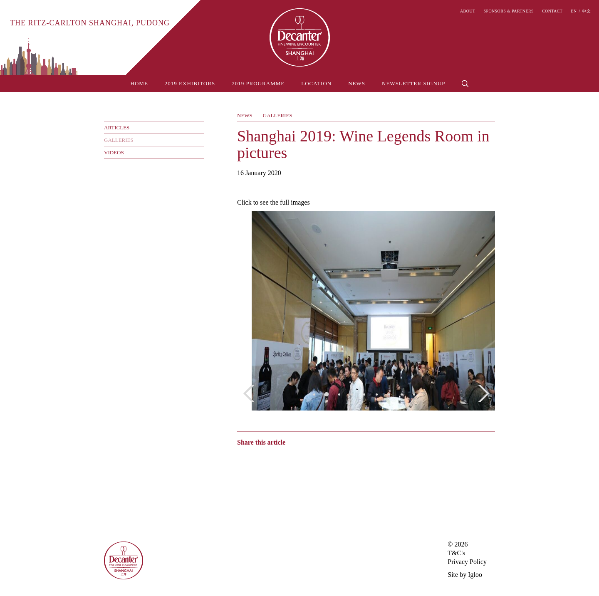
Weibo (241, 458)
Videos (114, 152)
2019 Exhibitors (190, 83)
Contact (552, 11)
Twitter (273, 458)
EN (574, 11)
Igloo (475, 574)
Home (139, 83)
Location (316, 83)
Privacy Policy (467, 561)
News (356, 83)
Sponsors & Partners (508, 11)
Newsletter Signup (413, 83)
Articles (116, 127)
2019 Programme (258, 83)
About (467, 11)
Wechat (257, 458)
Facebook (288, 458)
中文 (586, 11)
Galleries (119, 140)
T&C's (456, 552)
